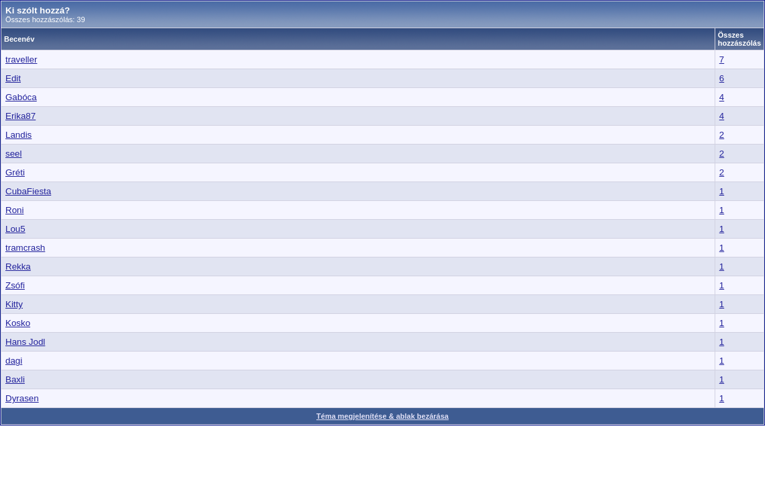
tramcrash (25, 248)
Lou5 (15, 229)
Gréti (15, 172)
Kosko (17, 323)
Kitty (14, 304)
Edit (13, 78)
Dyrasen (22, 398)
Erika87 (20, 116)
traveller (21, 59)
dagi (13, 361)
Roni (14, 210)
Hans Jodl (25, 342)
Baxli (15, 379)
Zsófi (15, 285)
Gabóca (21, 97)
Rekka (18, 266)
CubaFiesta (28, 191)
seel (13, 154)
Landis (18, 135)
